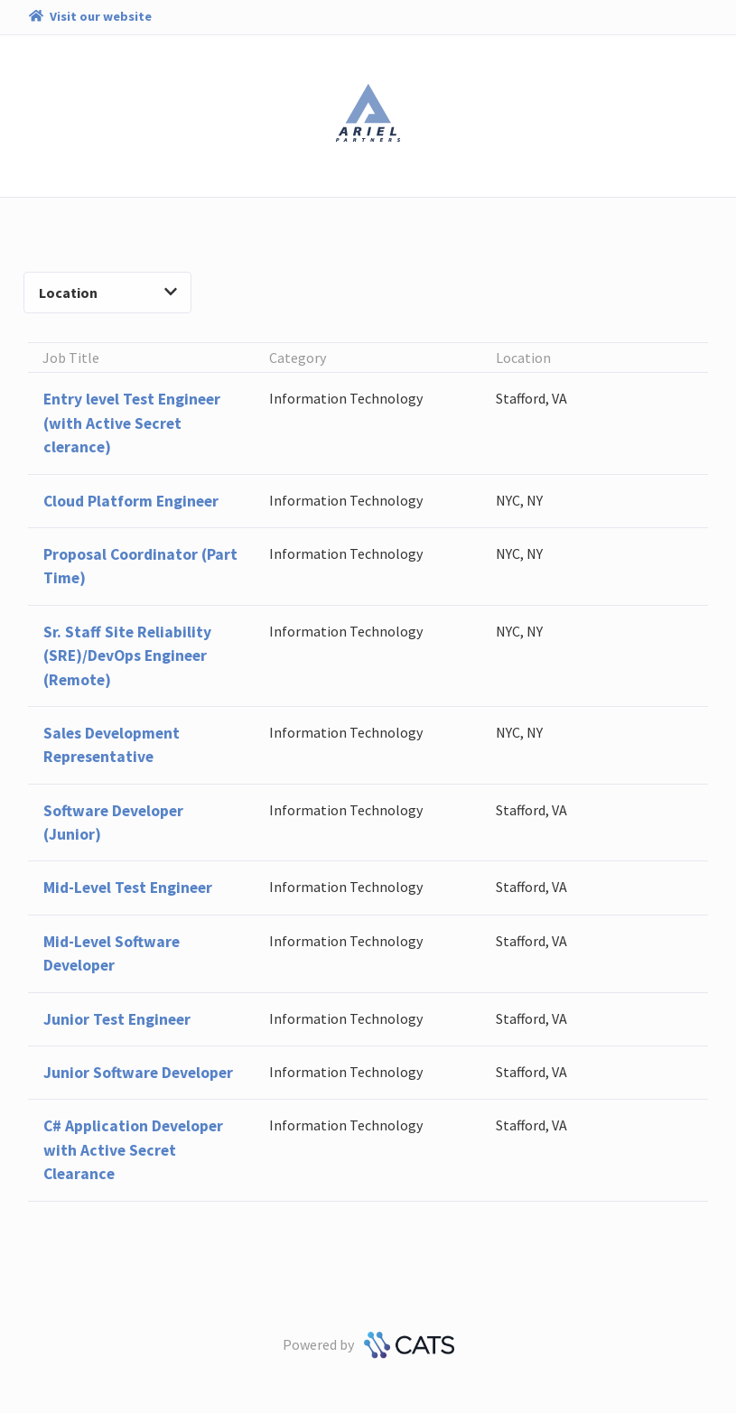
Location (108, 293)
